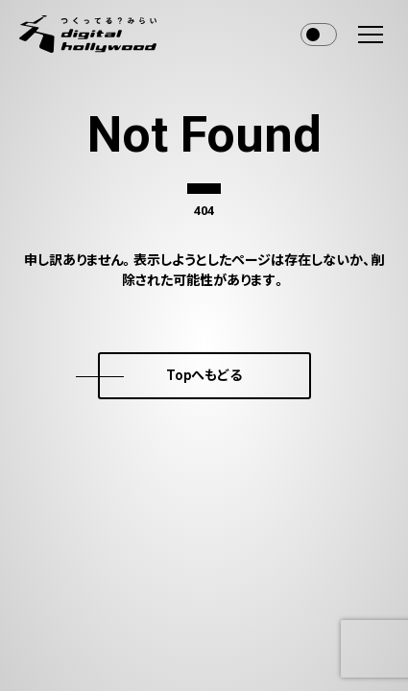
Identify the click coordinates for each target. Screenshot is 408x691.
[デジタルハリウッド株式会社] (87, 34)
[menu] (370, 34)
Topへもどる (204, 375)
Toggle (318, 34)
